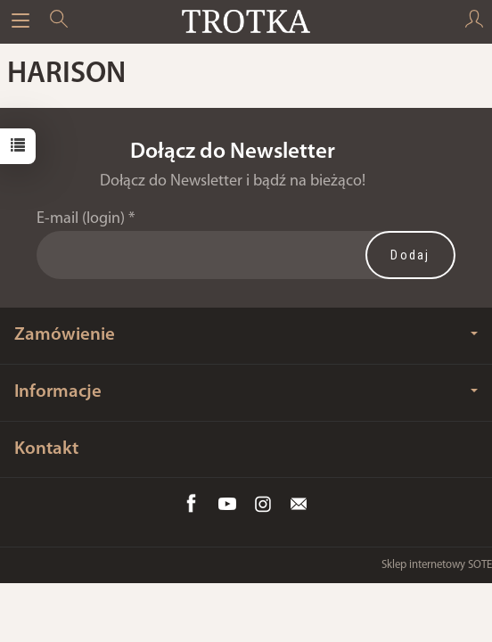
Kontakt (46, 449)
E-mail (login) (81, 218)
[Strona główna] (245, 21)
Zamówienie (246, 334)
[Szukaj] (59, 21)
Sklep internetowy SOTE (436, 565)
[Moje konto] (474, 21)
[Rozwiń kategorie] (20, 21)
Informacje (246, 392)
